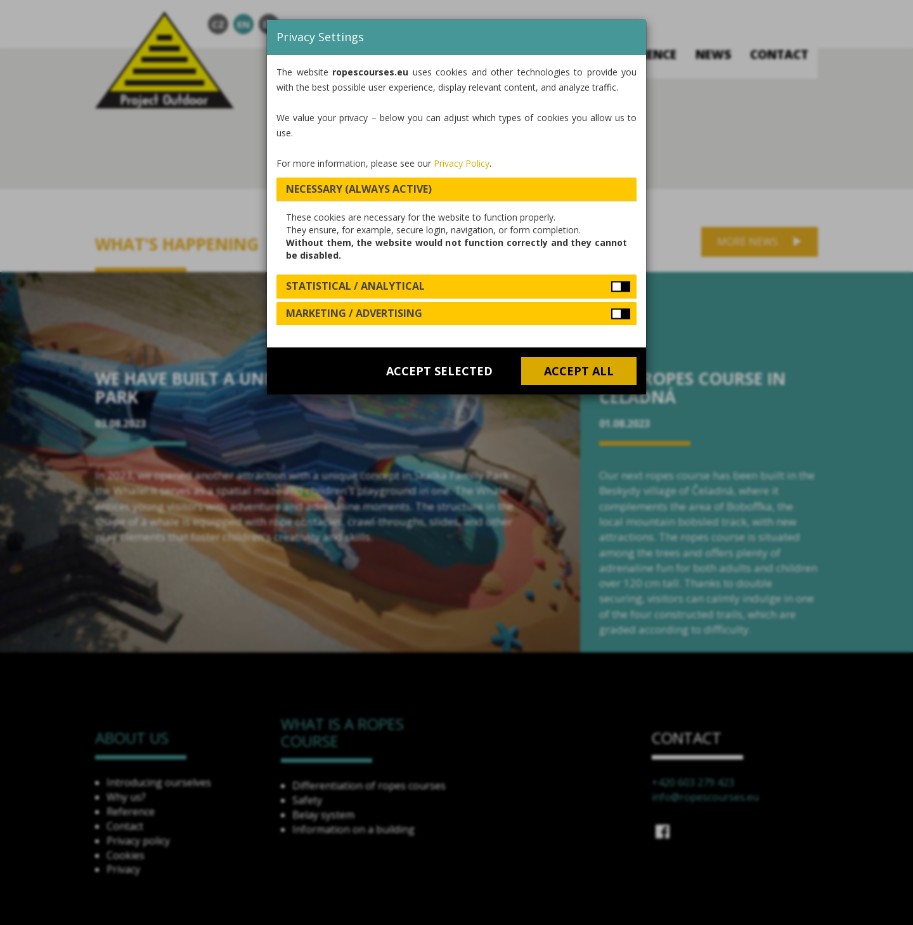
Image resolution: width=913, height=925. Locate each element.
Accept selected (439, 370)
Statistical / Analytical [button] (355, 286)
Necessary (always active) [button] (359, 189)
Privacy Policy (461, 163)
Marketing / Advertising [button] (354, 313)
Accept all (579, 370)
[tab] (456, 190)
